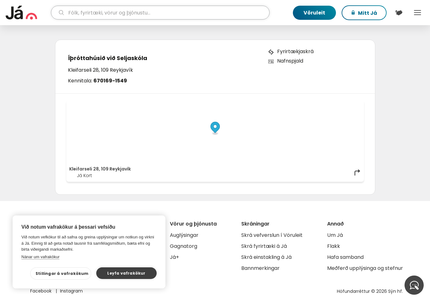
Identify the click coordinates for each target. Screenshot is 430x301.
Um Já (335, 235)
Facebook (41, 291)
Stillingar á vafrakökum (62, 273)
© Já (296, 104)
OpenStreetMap (318, 104)
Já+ (174, 257)
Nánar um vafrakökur (40, 256)
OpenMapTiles (349, 104)
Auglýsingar (184, 235)
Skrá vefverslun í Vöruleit (272, 235)
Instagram (71, 291)
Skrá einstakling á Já (266, 257)
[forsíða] (27, 13)
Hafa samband (345, 257)
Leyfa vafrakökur (126, 273)
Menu (417, 13)
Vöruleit (314, 12)
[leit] (160, 12)
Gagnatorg (183, 246)
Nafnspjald (290, 60)
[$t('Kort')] (398, 13)
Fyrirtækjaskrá (295, 51)
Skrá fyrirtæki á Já (264, 246)
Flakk (333, 246)
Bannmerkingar (260, 268)
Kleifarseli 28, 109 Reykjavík (100, 70)
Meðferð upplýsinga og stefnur (365, 268)
